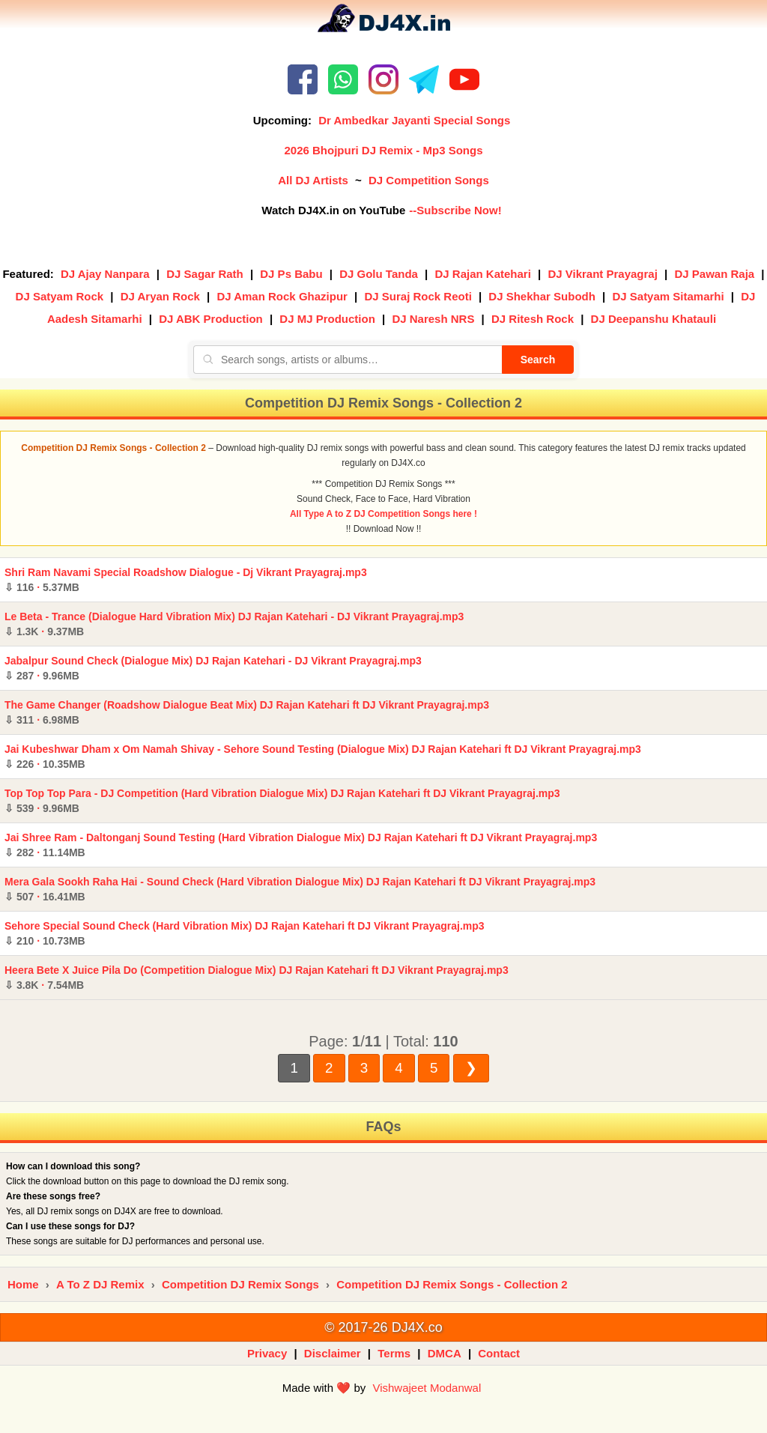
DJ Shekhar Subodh (541, 296)
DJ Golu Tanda (378, 273)
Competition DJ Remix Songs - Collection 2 (451, 1284)
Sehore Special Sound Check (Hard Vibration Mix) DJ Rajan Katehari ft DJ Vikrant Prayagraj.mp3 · (244, 933)
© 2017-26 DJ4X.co (383, 1327)
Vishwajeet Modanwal (426, 1387)
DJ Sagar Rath (204, 273)
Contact (499, 1353)
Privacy (267, 1353)
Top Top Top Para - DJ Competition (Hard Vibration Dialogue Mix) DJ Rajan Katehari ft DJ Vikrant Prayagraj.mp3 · (282, 800)
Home (23, 1284)
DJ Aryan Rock (160, 296)
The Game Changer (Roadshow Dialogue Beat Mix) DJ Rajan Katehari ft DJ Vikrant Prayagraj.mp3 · (246, 712)
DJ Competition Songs (429, 180)
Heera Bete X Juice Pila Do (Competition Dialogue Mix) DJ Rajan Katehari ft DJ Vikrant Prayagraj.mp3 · (256, 977)
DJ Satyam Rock (60, 296)
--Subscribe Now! (455, 210)
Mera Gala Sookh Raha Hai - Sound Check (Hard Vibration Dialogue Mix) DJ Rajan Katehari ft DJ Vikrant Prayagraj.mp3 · (299, 889)
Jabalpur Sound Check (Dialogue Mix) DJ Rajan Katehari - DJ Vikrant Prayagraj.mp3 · (213, 668)
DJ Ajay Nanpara (105, 273)
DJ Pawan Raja (714, 273)
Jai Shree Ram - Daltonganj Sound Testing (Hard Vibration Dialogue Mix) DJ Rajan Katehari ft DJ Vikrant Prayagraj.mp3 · (300, 844)
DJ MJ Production (327, 318)
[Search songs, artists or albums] (347, 359)
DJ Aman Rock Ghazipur (281, 296)
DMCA (444, 1353)
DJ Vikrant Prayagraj (602, 273)
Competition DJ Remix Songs (240, 1284)
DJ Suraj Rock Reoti (417, 296)
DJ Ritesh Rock (532, 318)
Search (538, 360)
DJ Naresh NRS (433, 318)
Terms (394, 1353)
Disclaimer (332, 1353)
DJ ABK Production (211, 318)
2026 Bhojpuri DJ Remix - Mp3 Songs (383, 150)
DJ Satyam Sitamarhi (668, 296)
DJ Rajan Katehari (482, 273)
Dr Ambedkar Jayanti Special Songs (414, 120)
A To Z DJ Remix (100, 1284)
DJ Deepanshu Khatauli (654, 318)
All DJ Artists (313, 180)
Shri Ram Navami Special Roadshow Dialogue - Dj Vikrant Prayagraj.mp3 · (185, 579)
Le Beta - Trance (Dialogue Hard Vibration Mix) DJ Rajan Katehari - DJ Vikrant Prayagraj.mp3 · (234, 624)
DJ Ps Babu (291, 273)
